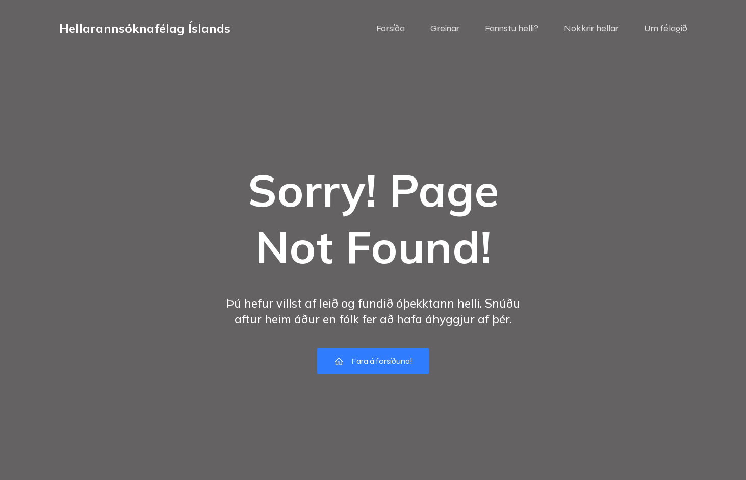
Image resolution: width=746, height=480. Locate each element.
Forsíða (390, 28)
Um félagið (665, 28)
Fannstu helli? (511, 28)
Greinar (444, 28)
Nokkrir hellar (591, 28)
